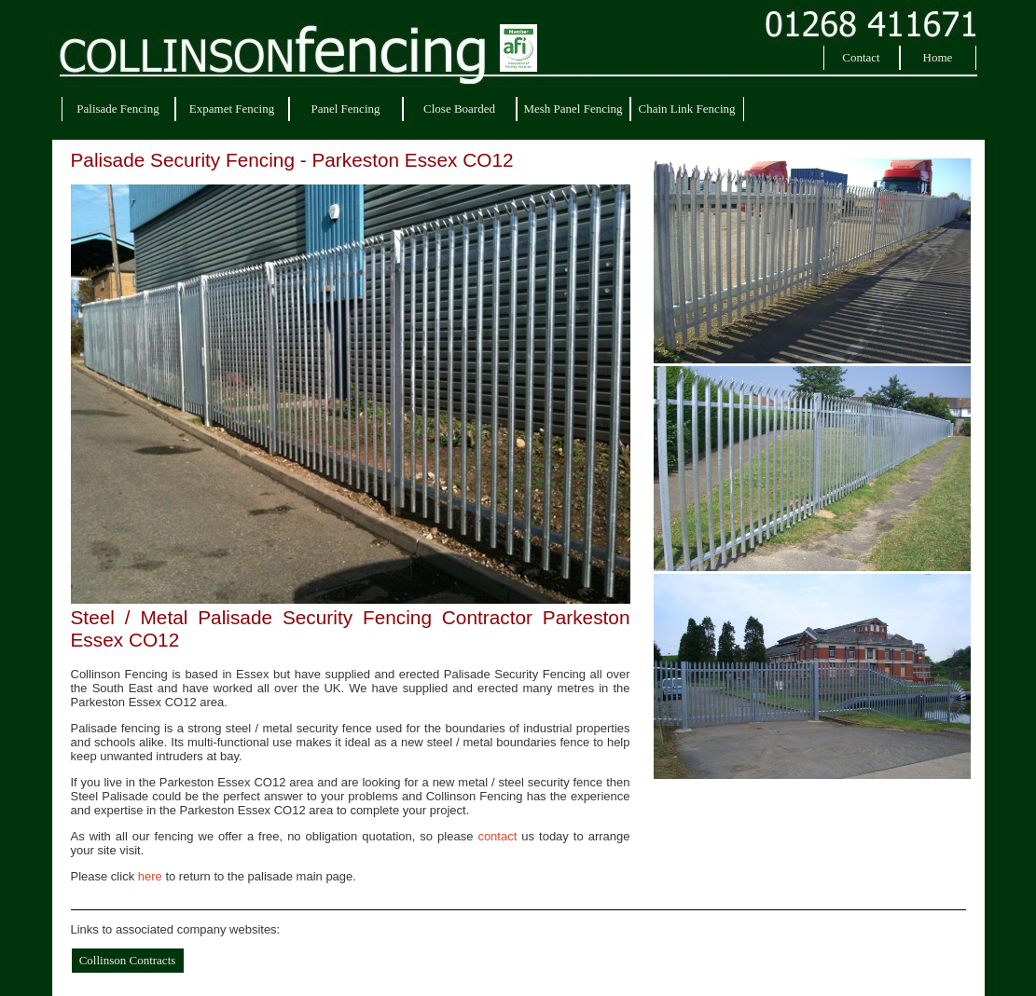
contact (497, 836)
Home (938, 57)
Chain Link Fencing (687, 109)
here (150, 876)
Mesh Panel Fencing (572, 109)
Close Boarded (459, 109)
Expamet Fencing (231, 109)
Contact (860, 57)
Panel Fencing (345, 109)
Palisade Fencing (117, 109)
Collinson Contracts (127, 960)
